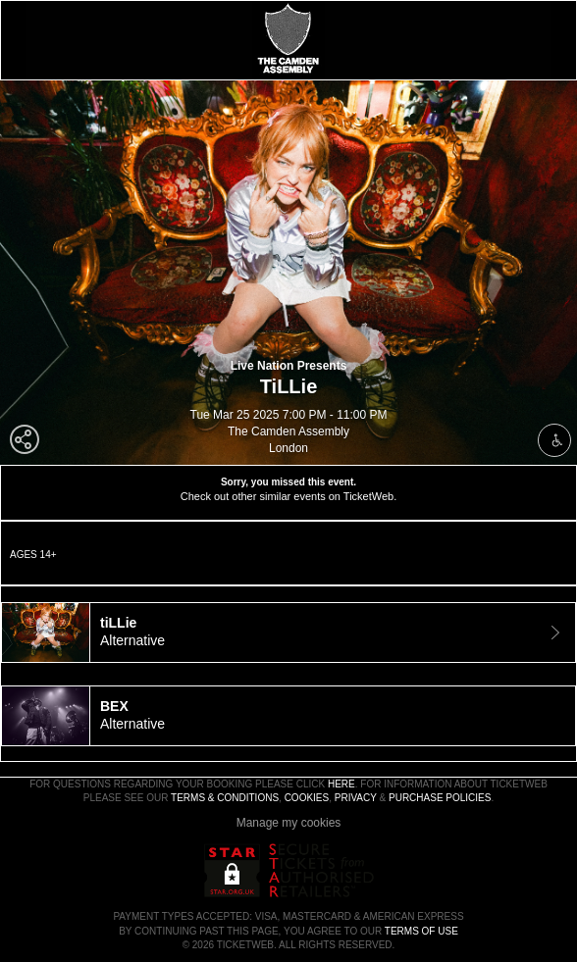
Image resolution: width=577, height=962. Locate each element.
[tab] (288, 632)
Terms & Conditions (225, 797)
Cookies (307, 797)
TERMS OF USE (421, 931)
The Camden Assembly (288, 431)
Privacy (356, 797)
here (341, 784)
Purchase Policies (440, 797)
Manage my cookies (288, 823)
